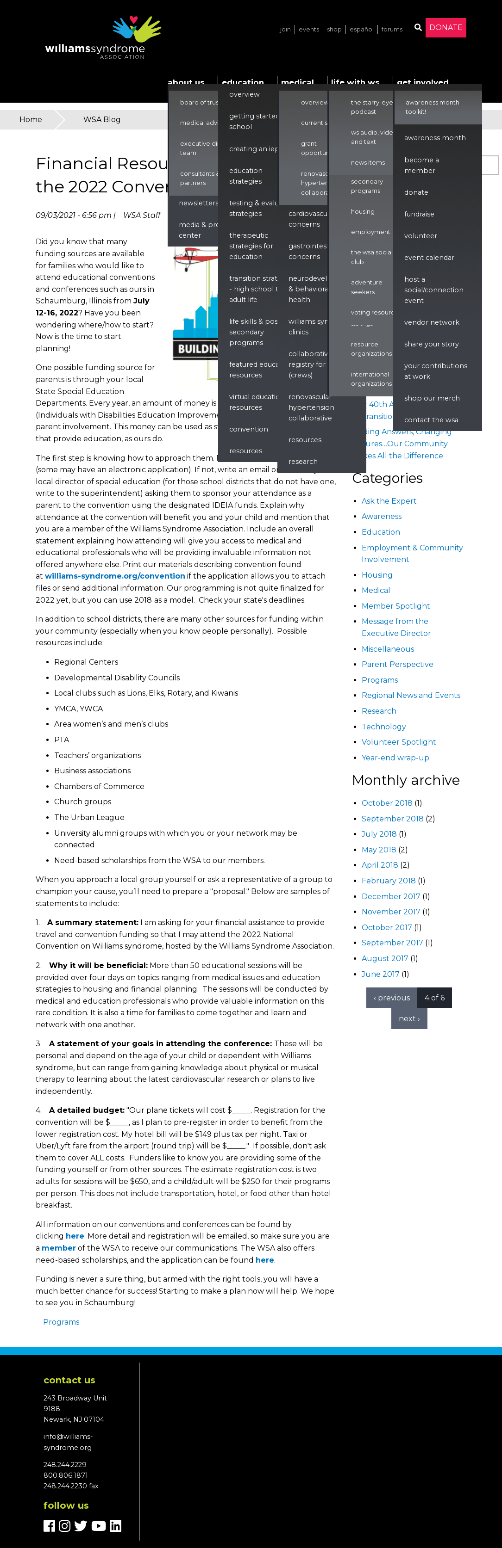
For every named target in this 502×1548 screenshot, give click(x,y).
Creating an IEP (254, 149)
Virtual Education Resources (257, 402)
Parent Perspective (397, 664)
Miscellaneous (388, 649)
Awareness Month (435, 138)
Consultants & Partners (200, 178)
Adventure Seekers (367, 287)
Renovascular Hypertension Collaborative (321, 183)
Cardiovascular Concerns (312, 219)
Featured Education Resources (261, 369)
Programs (61, 1322)
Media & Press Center (202, 230)
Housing (363, 211)
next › (409, 1018)
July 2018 (379, 834)
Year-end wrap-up (395, 757)
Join (285, 29)
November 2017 (391, 911)
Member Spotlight (396, 606)
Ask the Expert (389, 501)
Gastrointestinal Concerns (315, 251)
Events (309, 29)
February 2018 (389, 880)
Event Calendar (429, 257)
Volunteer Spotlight (399, 742)
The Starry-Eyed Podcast (374, 107)
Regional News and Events (411, 695)
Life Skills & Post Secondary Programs (255, 332)
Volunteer (420, 236)
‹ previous (392, 997)
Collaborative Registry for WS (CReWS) (313, 364)
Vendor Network (431, 322)
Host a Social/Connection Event (434, 290)
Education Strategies (246, 176)
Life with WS (355, 82)
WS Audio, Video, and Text (375, 137)
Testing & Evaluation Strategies (262, 208)
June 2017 (381, 974)
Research (303, 461)
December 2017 (391, 896)
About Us (186, 82)
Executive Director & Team (211, 148)
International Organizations (371, 379)
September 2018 (393, 818)
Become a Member (421, 165)
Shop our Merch (432, 398)
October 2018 (387, 803)
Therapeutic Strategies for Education (251, 246)
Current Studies (323, 122)
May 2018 (379, 849)
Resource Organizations (371, 349)
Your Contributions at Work (435, 371)
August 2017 (385, 958)
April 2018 (380, 865)
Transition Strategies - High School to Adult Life (262, 289)
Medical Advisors (205, 122)
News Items (368, 162)
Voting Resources (376, 312)
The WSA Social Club (372, 257)
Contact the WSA (431, 420)
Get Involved (423, 82)
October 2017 (387, 927)
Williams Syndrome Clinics (320, 326)
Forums (392, 29)
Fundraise (419, 214)
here (75, 1236)
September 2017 (392, 942)
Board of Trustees (206, 102)
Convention (248, 429)
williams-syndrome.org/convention (115, 576)
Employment (370, 231)
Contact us (69, 1380)
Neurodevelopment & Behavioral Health (322, 289)
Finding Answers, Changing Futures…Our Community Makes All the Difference (402, 443)
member (59, 1248)
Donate (446, 27)
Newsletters (199, 203)
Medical (297, 82)
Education (243, 82)
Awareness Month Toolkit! (432, 107)
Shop (334, 29)
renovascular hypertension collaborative (311, 407)
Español (362, 29)
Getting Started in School (258, 121)
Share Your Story (431, 344)
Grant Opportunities (321, 148)
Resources (245, 451)
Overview (244, 94)
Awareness (382, 516)
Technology (384, 726)
